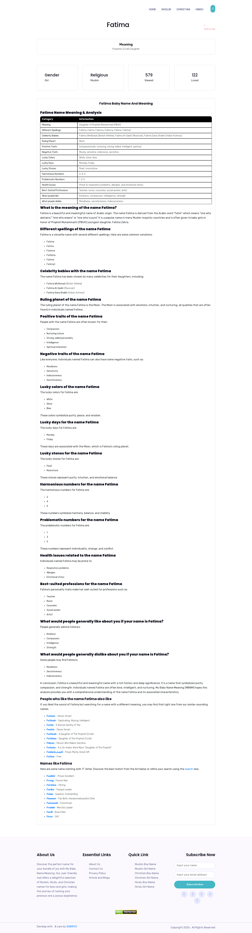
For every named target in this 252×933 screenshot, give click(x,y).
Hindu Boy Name (145, 882)
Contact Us (96, 868)
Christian (183, 9)
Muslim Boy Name (145, 864)
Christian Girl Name (146, 877)
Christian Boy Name (147, 873)
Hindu (199, 9)
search (189, 769)
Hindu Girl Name (144, 886)
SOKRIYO (72, 926)
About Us (94, 864)
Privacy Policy (97, 873)
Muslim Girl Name (145, 868)
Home (152, 9)
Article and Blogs (99, 877)
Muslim (166, 9)
